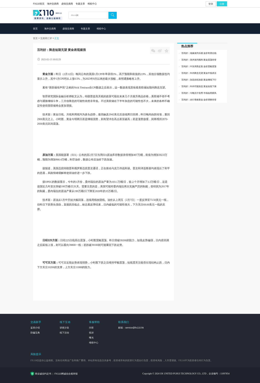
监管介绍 (35, 327)
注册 (222, 3)
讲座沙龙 (64, 327)
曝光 (91, 337)
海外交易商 (53, 3)
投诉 (91, 332)
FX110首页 (38, 3)
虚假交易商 (67, 3)
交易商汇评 (46, 38)
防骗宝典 (35, 332)
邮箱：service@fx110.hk (131, 327)
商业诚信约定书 (43, 373)
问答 (91, 327)
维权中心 (92, 3)
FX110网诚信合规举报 (66, 373)
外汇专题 (255, 377)
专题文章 (80, 3)
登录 (210, 3)
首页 (35, 38)
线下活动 (64, 332)
